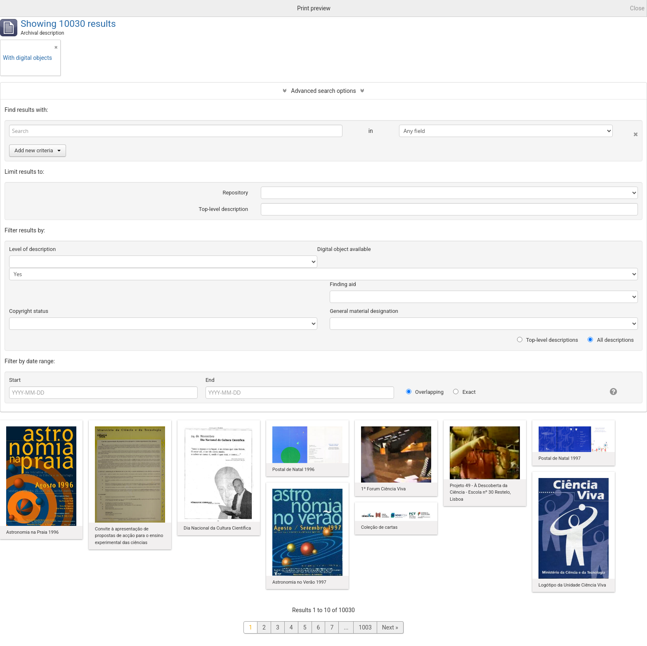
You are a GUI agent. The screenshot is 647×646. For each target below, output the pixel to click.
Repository (235, 192)
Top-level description (223, 209)
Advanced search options (323, 91)
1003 (365, 627)
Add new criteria (37, 150)
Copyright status (28, 311)
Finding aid (343, 284)
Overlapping (425, 392)
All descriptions (611, 340)
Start (15, 380)
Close (637, 8)
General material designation (364, 311)
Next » (390, 627)
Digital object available (344, 249)
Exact (464, 392)
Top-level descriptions (547, 340)
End (210, 380)
